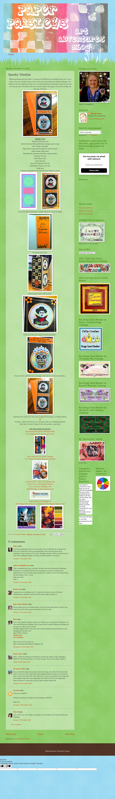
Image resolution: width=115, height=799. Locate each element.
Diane (15, 619)
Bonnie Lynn (17, 589)
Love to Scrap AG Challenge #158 (40, 486)
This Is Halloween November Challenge (40, 456)
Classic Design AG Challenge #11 (40, 501)
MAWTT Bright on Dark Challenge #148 (40, 489)
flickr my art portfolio (85, 214)
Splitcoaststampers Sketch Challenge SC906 (40, 431)
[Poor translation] (8, 766)
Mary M (16, 712)
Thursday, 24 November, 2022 (22, 705)
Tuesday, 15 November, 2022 (22, 558)
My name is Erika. (19, 669)
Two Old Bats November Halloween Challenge (40, 459)
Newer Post (11, 734)
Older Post (69, 734)
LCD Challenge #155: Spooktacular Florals (40, 434)
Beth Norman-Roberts (20, 604)
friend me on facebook (86, 208)
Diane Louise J (18, 654)
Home (11, 54)
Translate (92, 135)
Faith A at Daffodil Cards (21, 565)
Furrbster (16, 690)
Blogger (67, 751)
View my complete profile (96, 119)
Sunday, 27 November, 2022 (22, 720)
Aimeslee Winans (96, 113)
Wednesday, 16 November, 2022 (23, 647)
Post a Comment (16, 724)
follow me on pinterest (86, 211)
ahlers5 (15, 546)
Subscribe (94, 170)
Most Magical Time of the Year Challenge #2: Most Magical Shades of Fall (40, 504)
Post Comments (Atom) (21, 739)
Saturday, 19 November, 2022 (22, 683)
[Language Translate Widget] (90, 132)
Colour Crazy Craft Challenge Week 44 (40, 484)
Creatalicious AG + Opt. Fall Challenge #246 (40, 482)
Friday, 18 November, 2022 (21, 662)
